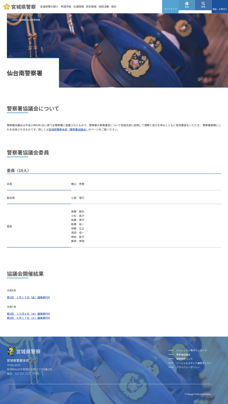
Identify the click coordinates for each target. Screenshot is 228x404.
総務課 (22, 19)
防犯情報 (91, 6)
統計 (113, 6)
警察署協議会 (183, 354)
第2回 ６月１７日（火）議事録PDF (28, 318)
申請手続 (66, 6)
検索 (203, 9)
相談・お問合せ (220, 9)
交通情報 (78, 6)
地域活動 (104, 6)
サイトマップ (170, 9)
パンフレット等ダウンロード (191, 350)
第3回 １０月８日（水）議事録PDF (28, 314)
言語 (187, 9)
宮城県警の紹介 (49, 6)
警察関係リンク (184, 358)
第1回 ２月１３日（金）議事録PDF (28, 297)
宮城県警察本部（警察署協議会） (68, 129)
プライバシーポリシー (188, 367)
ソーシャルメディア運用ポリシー (194, 363)
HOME (15, 19)
